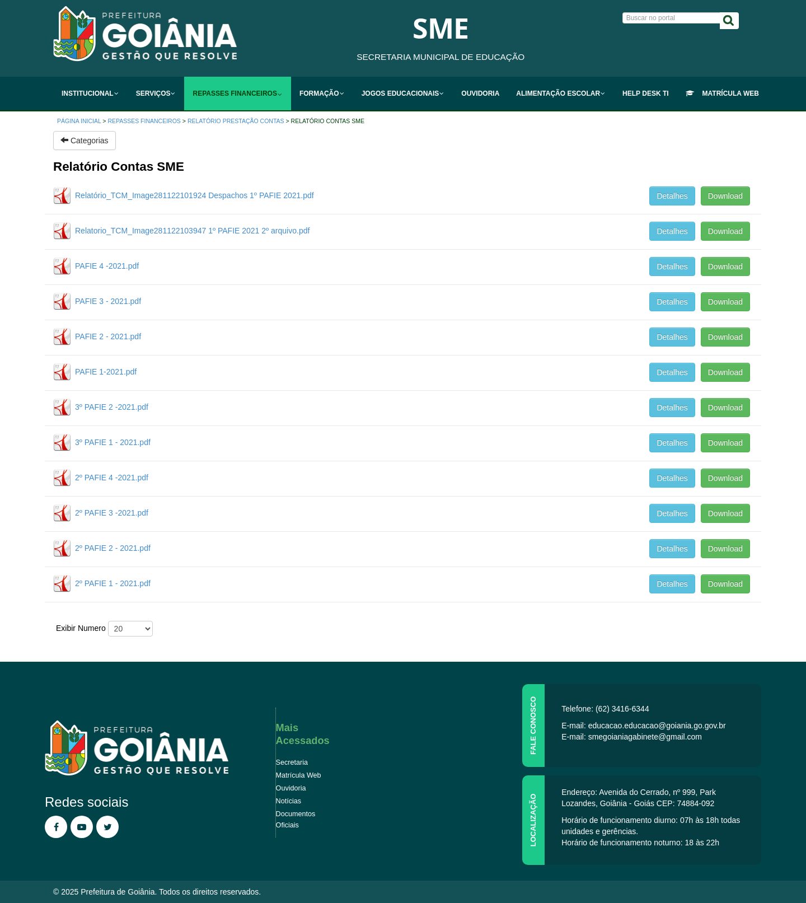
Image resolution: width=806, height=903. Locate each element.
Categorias (84, 140)
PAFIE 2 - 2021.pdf (108, 336)
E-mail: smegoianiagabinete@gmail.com (631, 736)
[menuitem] (90, 93)
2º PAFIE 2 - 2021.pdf (113, 548)
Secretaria (292, 762)
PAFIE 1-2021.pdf (106, 371)
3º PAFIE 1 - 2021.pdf (113, 442)
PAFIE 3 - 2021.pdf (108, 301)
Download (725, 195)
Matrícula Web (298, 775)
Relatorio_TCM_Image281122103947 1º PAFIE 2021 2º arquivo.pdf (192, 230)
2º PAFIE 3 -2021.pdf (111, 512)
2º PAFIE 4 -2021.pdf (111, 477)
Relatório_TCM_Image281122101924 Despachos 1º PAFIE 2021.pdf (194, 195)
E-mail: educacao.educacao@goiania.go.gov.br (643, 725)
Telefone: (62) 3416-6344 (605, 708)
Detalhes (672, 195)
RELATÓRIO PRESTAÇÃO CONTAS (236, 121)
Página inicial (79, 121)
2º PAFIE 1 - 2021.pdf (113, 583)
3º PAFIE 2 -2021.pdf (111, 407)
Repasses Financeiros (144, 121)
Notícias (289, 801)
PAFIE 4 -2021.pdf (107, 265)
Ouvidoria (291, 788)
